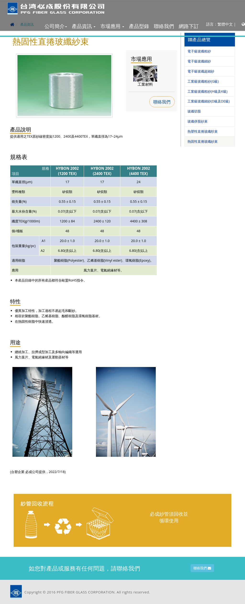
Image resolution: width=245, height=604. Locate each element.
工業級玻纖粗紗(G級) (203, 81)
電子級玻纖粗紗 (199, 51)
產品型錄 (139, 26)
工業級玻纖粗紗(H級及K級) (208, 91)
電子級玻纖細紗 (199, 61)
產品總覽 (199, 39)
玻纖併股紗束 (198, 121)
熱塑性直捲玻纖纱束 (203, 131)
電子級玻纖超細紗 (201, 71)
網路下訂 (189, 26)
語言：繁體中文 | (225, 24)
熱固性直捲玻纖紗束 (203, 141)
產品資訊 (83, 26)
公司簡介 (56, 26)
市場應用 (112, 26)
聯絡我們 (164, 26)
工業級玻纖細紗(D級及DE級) (209, 101)
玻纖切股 (194, 111)
